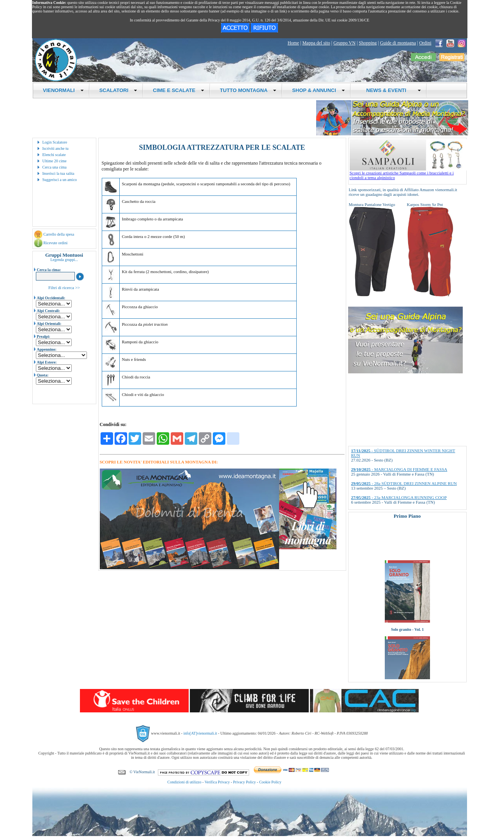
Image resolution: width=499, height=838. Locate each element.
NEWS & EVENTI (391, 90)
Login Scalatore (54, 142)
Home (293, 43)
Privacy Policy (244, 782)
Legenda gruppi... (64, 259)
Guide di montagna (398, 43)
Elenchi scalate (54, 155)
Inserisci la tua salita (58, 173)
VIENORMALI (63, 90)
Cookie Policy (270, 782)
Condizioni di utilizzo (184, 782)
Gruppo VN (344, 43)
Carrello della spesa (58, 234)
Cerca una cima (54, 167)
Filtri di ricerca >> (64, 287)
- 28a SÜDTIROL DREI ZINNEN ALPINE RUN (404, 483)
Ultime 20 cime (54, 161)
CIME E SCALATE (178, 90)
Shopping (368, 43)
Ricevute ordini (55, 243)
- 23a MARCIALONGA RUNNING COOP (399, 497)
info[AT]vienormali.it (200, 733)
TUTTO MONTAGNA (248, 90)
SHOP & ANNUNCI (318, 90)
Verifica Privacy (217, 782)
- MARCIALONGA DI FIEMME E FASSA (399, 469)
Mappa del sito (316, 43)
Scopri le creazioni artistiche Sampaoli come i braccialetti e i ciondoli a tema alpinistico (408, 173)
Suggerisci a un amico (59, 180)
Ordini (425, 43)
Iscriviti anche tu (55, 148)
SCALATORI (118, 90)
